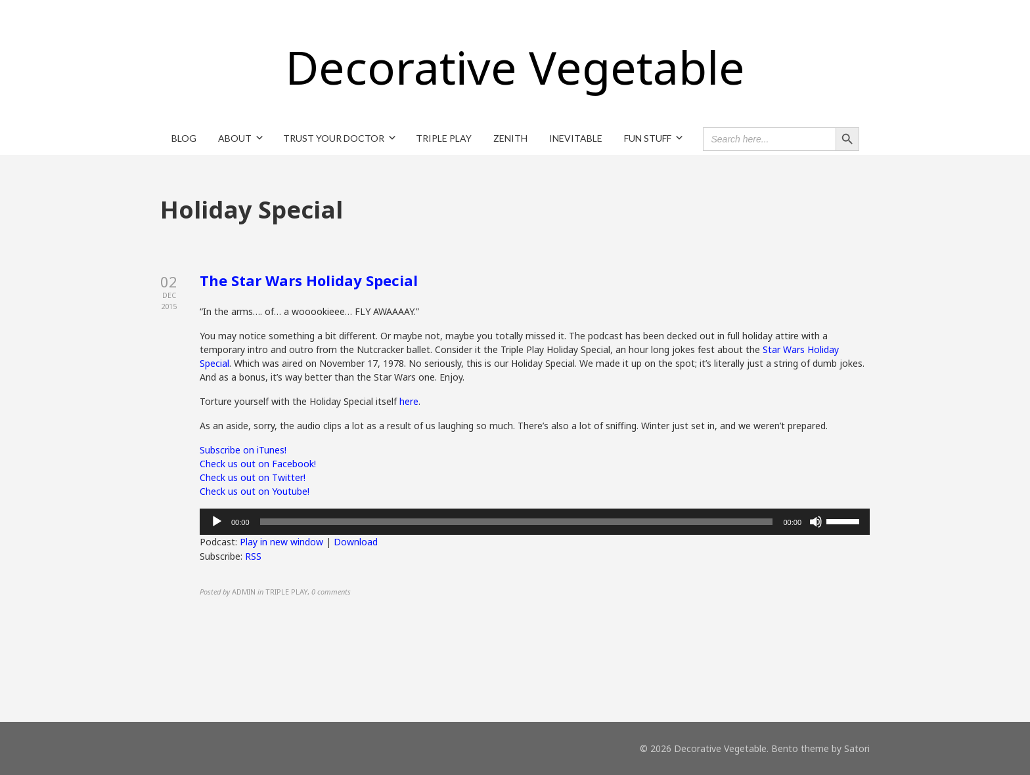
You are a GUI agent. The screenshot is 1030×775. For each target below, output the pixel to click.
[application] (535, 522)
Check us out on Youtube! (254, 491)
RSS (253, 556)
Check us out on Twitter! (252, 477)
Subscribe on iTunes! (243, 450)
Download (356, 541)
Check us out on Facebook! (258, 463)
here (408, 401)
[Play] (216, 521)
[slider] (516, 521)
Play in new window (281, 541)
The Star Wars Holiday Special (309, 280)
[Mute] (815, 521)
